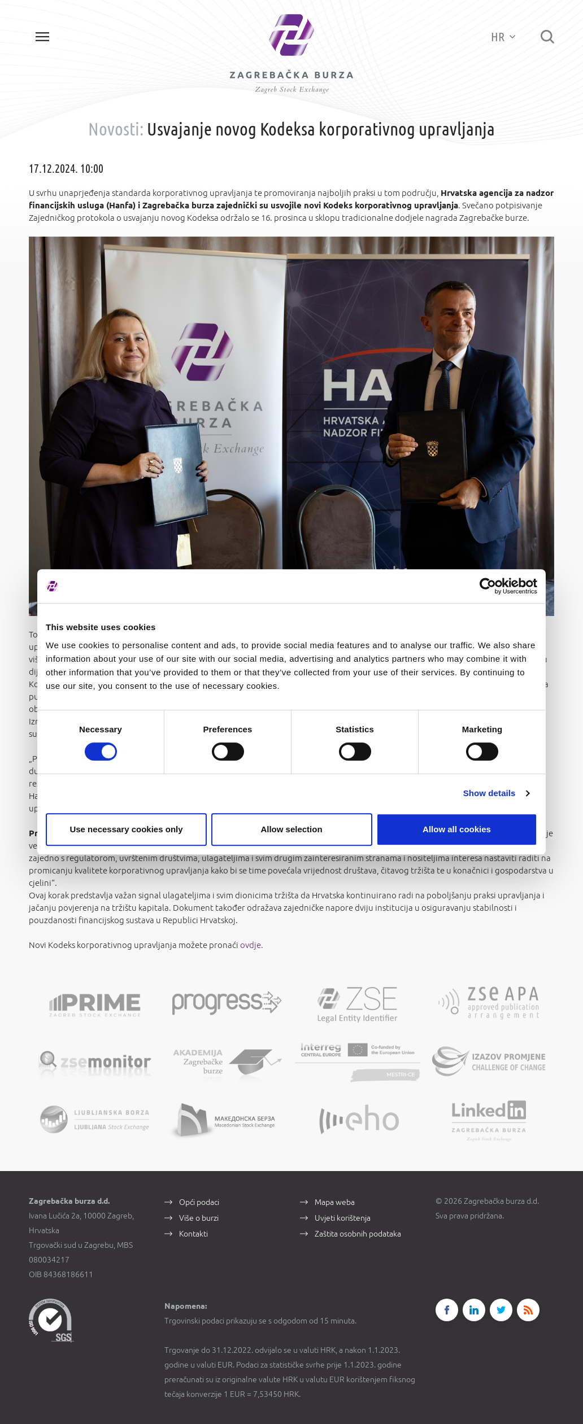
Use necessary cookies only (125, 829)
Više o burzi (199, 1217)
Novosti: (115, 129)
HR (503, 36)
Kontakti (193, 1233)
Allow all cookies (457, 829)
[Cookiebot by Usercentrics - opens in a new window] (487, 586)
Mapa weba (335, 1202)
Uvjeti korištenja (343, 1217)
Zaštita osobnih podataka (358, 1233)
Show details (489, 793)
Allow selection (291, 829)
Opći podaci (199, 1202)
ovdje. (250, 945)
